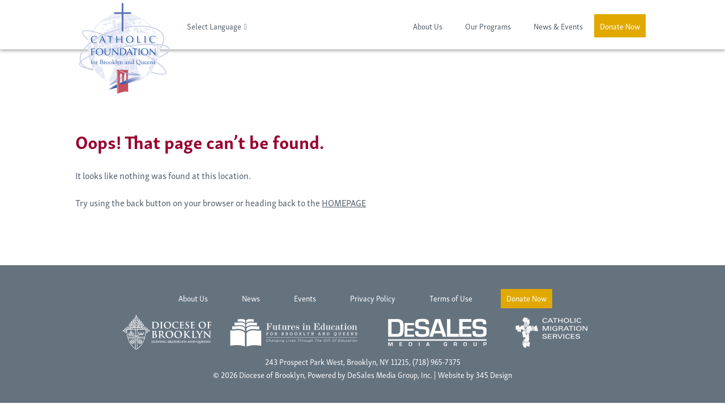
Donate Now (620, 25)
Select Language (214, 25)
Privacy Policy (372, 297)
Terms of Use (450, 297)
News (251, 297)
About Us (427, 25)
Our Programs (488, 25)
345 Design (494, 374)
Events (305, 297)
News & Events (558, 25)
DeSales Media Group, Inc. (389, 374)
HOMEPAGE (344, 202)
